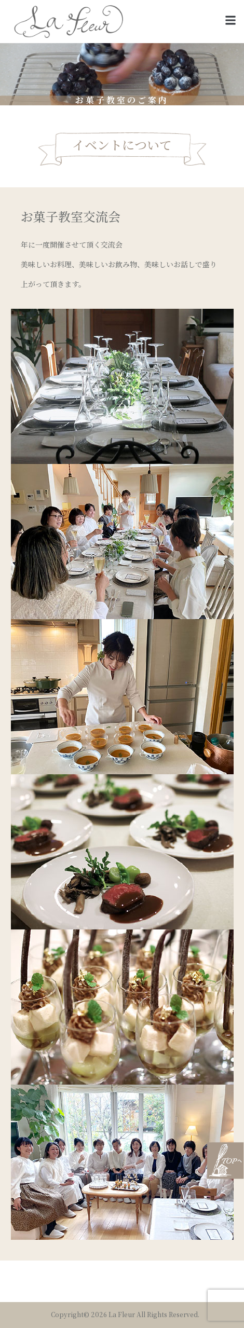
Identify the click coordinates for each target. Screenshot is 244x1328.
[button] (230, 20)
